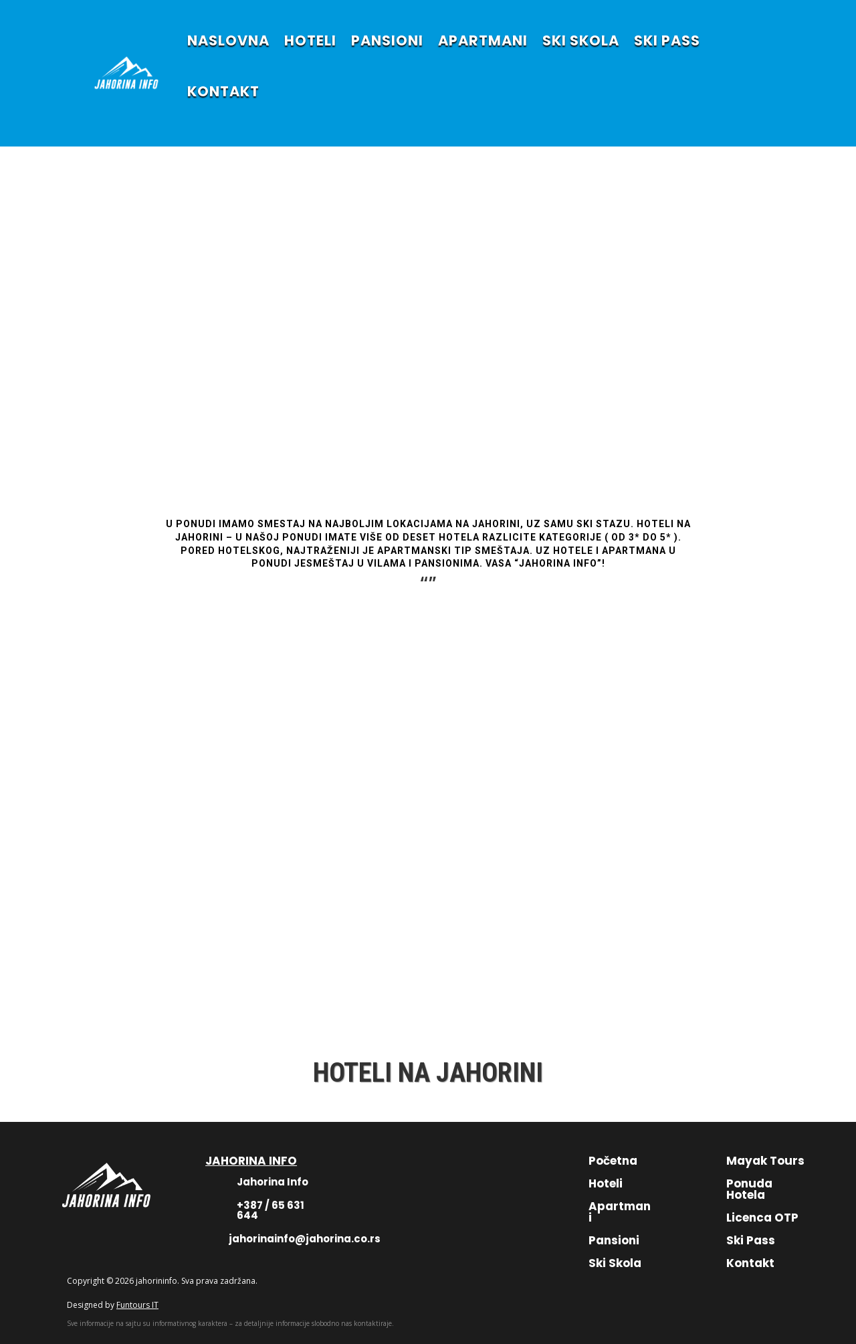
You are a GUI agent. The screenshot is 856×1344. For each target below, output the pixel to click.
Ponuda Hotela (749, 1189)
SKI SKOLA (580, 40)
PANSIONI (387, 40)
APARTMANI (483, 40)
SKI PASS (667, 40)
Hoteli (605, 1183)
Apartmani (619, 1212)
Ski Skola (614, 1263)
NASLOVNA (228, 40)
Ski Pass (750, 1240)
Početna (612, 1161)
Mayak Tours (765, 1161)
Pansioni (613, 1240)
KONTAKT (223, 91)
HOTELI (310, 40)
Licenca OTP (762, 1218)
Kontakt (750, 1263)
